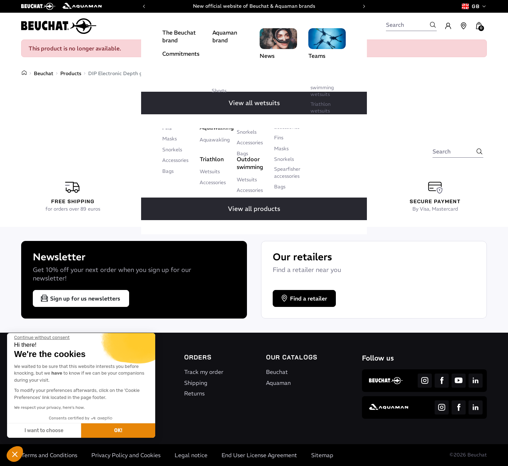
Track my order (203, 371)
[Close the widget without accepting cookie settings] (42, 337)
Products (70, 73)
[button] (14, 454)
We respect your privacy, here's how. (49, 407)
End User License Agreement (259, 455)
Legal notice (191, 455)
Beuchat (43, 73)
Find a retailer (303, 298)
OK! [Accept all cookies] (118, 431)
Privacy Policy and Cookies (126, 455)
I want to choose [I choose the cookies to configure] (43, 431)
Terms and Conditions (49, 455)
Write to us (282, 139)
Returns (194, 393)
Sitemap (322, 455)
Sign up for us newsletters (80, 298)
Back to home (229, 139)
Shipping (195, 382)
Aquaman (278, 382)
